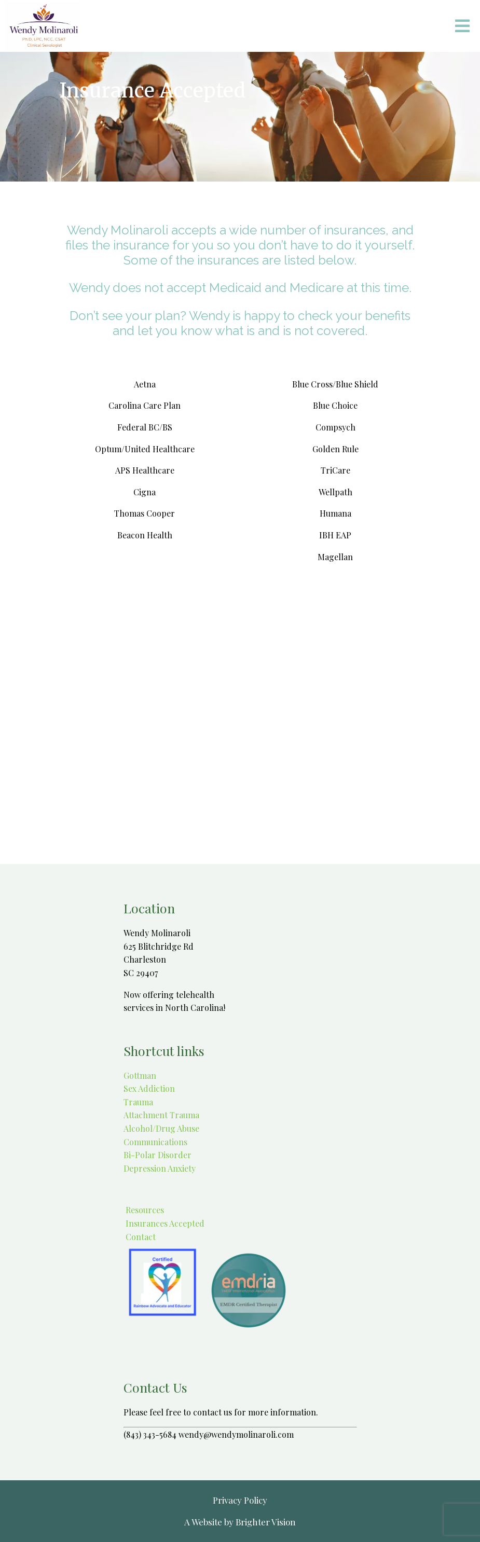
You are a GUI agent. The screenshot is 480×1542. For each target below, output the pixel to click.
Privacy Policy (240, 1500)
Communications (155, 1141)
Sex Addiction (149, 1088)
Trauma (138, 1101)
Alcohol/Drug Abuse (161, 1128)
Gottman (140, 1075)
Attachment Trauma (161, 1114)
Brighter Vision (266, 1521)
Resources (144, 1209)
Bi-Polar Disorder (157, 1154)
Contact (140, 1236)
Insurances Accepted (164, 1223)
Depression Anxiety (160, 1168)
